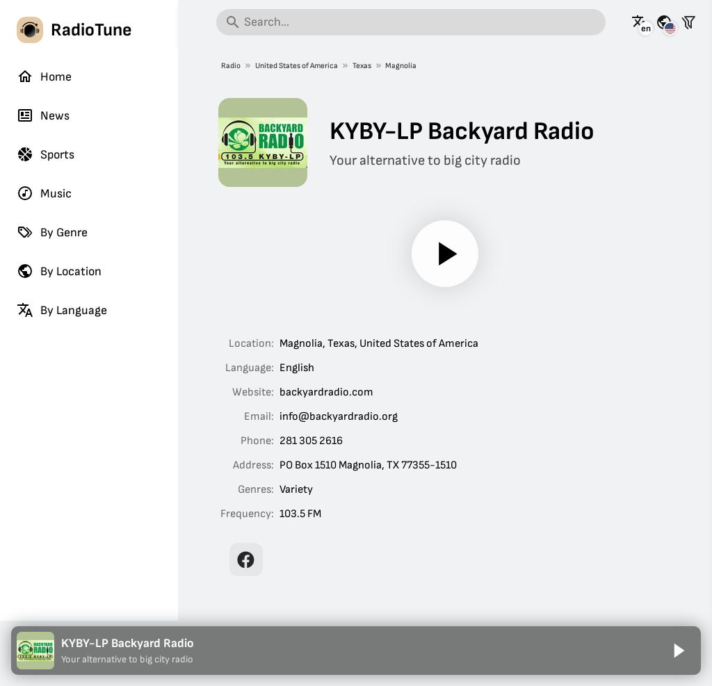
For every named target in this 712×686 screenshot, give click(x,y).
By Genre (52, 232)
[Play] (445, 253)
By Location (59, 271)
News (43, 115)
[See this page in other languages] (639, 22)
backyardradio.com (326, 392)
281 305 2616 (311, 441)
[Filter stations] (688, 22)
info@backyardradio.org (339, 416)
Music (44, 193)
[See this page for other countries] (664, 22)
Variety (296, 489)
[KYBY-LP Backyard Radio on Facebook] (246, 559)
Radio (231, 65)
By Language (62, 310)
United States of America (295, 65)
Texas (361, 65)
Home (44, 76)
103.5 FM (300, 514)
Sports (45, 154)
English (297, 368)
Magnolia (400, 65)
